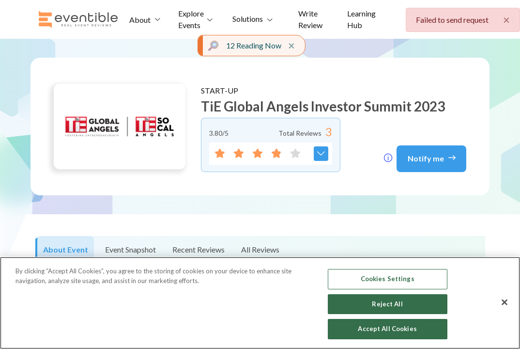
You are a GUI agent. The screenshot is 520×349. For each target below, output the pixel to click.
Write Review (310, 19)
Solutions (247, 18)
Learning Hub (361, 19)
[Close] (504, 302)
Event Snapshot (130, 249)
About (140, 19)
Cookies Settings (387, 279)
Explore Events (191, 19)
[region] (260, 303)
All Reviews (260, 249)
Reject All (387, 304)
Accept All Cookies (387, 329)
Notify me (432, 157)
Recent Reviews (198, 249)
